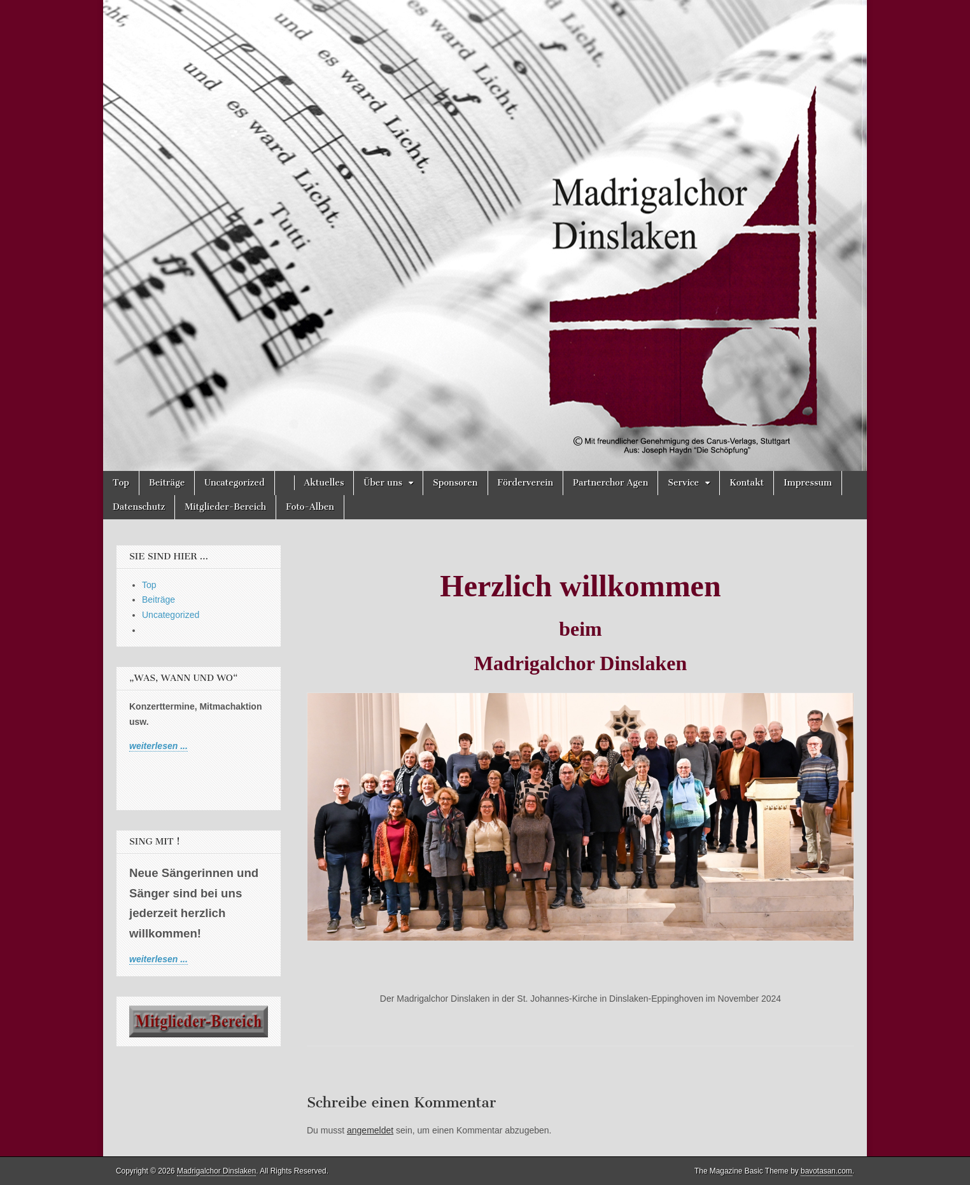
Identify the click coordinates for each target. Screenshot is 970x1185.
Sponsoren (455, 482)
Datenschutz (139, 506)
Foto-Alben (310, 506)
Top (121, 482)
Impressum (808, 482)
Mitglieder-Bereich (225, 506)
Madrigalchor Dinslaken (216, 1171)
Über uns (382, 482)
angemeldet (370, 1130)
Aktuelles (324, 482)
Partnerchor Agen (610, 482)
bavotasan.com (826, 1171)
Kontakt (746, 482)
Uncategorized (234, 482)
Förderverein (526, 482)
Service (683, 482)
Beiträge (167, 482)
